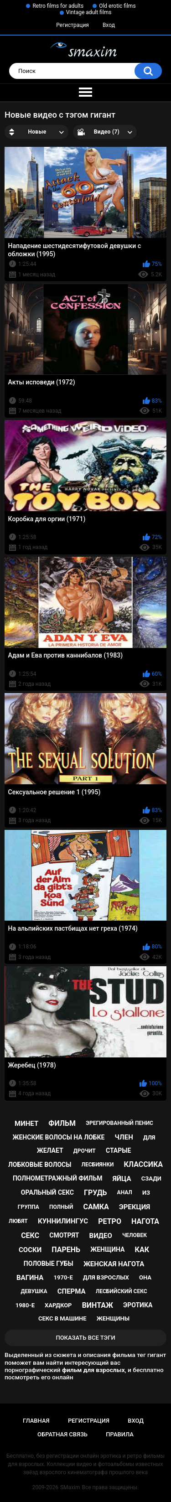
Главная (36, 1420)
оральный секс (47, 1192)
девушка (34, 1291)
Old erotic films (117, 6)
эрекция (134, 1207)
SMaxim (70, 1487)
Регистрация (72, 25)
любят (18, 1221)
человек (134, 1235)
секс (30, 1235)
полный (61, 1207)
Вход (109, 25)
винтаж (97, 1305)
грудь (95, 1192)
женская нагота (113, 1264)
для (149, 1137)
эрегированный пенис (119, 1123)
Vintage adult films (89, 12)
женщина (107, 1249)
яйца (122, 1179)
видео (100, 1236)
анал (124, 1192)
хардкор (58, 1305)
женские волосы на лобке (58, 1137)
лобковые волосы (40, 1164)
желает (50, 1150)
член (124, 1137)
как (142, 1249)
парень (66, 1249)
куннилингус (63, 1221)
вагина (29, 1278)
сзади (151, 1178)
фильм (62, 1123)
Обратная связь (62, 1434)
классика (143, 1164)
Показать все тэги (85, 1337)
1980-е (25, 1305)
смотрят (64, 1235)
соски (30, 1250)
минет (26, 1123)
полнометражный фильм (58, 1178)
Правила (120, 1434)
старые (118, 1150)
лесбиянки (98, 1164)
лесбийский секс (121, 1291)
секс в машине (62, 1318)
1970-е (63, 1277)
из (146, 1192)
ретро (109, 1221)
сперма (71, 1291)
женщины (113, 1318)
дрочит (84, 1151)
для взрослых (106, 1277)
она (145, 1277)
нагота (145, 1221)
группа (28, 1207)
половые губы (48, 1263)
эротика (137, 1305)
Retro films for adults (57, 6)
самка (96, 1206)
